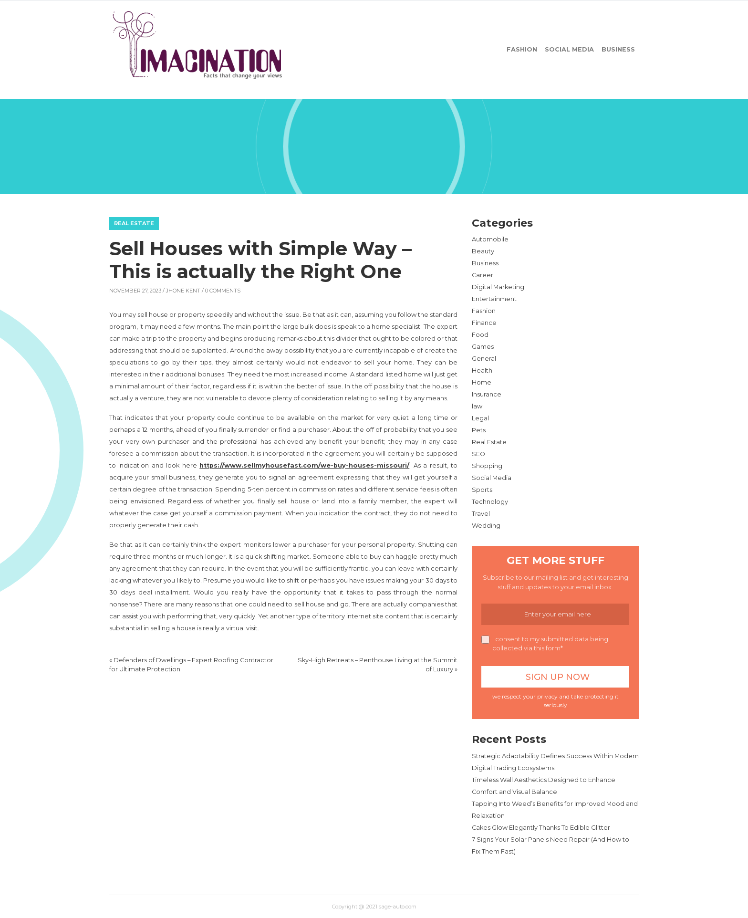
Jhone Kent (183, 290)
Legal (480, 418)
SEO (478, 454)
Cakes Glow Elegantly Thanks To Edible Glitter (541, 827)
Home (481, 382)
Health (482, 370)
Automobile (490, 239)
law (477, 406)
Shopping (487, 465)
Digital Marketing (498, 287)
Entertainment (494, 299)
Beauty (483, 251)
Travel (481, 513)
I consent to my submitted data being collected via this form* (544, 644)
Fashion (522, 49)
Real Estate (134, 223)
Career (482, 275)
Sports (482, 489)
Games (483, 346)
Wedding (486, 525)
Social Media (569, 49)
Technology (490, 501)
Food (480, 334)
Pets (479, 430)
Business (618, 49)
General (484, 358)
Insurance (486, 394)
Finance (484, 322)
